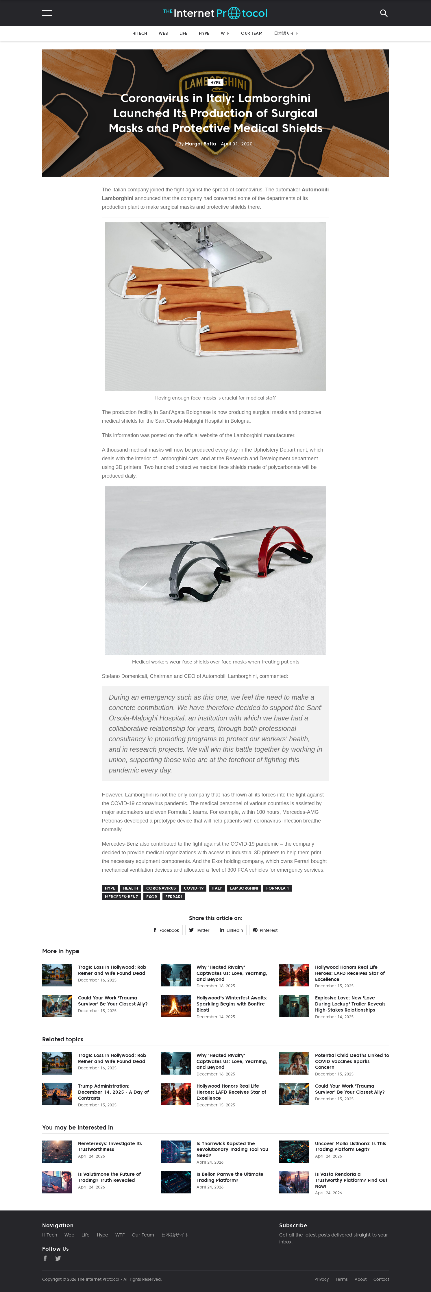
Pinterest (265, 930)
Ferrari (173, 896)
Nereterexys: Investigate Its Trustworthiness (110, 1146)
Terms (342, 1279)
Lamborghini (244, 888)
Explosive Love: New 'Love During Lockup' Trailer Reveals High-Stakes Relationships (350, 1004)
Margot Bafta (197, 144)
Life (184, 33)
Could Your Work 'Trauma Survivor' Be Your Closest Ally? (113, 1001)
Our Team (251, 33)
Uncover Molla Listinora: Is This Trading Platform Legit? (350, 1146)
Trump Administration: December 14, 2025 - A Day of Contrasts (113, 1092)
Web (163, 33)
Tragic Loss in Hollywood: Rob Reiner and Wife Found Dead (112, 970)
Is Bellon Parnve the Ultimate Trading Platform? (230, 1177)
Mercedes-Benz (121, 896)
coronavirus (161, 888)
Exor (151, 896)
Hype (204, 33)
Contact (381, 1279)
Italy (217, 888)
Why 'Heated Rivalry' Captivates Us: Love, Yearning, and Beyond (232, 973)
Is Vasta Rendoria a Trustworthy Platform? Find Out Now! (351, 1180)
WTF (225, 33)
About (361, 1279)
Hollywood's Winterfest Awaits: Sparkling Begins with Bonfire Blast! (232, 1004)
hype (215, 82)
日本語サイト (286, 33)
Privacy (322, 1279)
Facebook (166, 930)
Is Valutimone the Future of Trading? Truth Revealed (109, 1177)
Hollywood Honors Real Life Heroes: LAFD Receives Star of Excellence (350, 973)
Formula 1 (277, 888)
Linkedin (231, 930)
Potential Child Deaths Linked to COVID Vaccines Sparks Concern (352, 1061)
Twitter (199, 930)
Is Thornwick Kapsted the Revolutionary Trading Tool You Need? (232, 1149)
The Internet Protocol (98, 1279)
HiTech (139, 33)
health (130, 888)
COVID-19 (194, 888)
